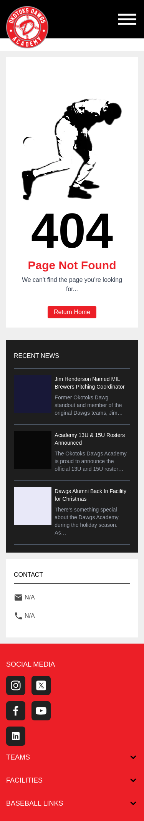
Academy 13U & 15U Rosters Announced (90, 439)
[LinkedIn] (15, 736)
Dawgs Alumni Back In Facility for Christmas (90, 495)
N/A (30, 597)
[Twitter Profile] (41, 685)
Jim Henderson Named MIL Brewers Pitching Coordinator (89, 383)
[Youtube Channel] (41, 710)
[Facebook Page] (15, 710)
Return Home (72, 312)
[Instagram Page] (15, 685)
